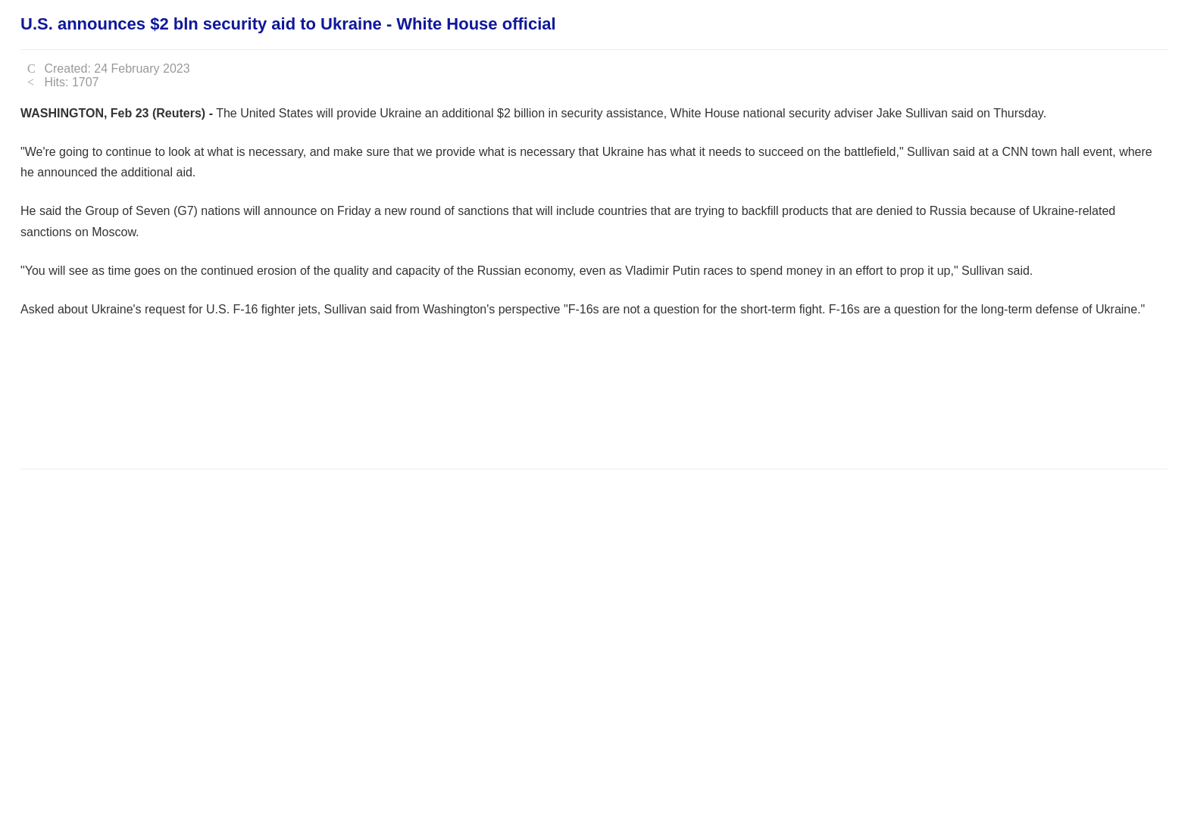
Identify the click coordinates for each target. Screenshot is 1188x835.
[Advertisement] (296, 410)
